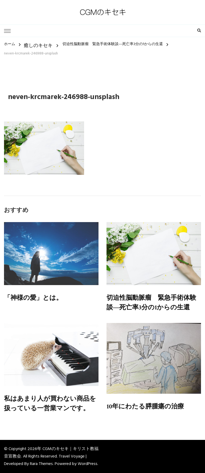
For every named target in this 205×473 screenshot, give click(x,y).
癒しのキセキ (38, 46)
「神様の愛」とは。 (33, 298)
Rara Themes (41, 463)
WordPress (87, 463)
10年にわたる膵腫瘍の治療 (145, 406)
